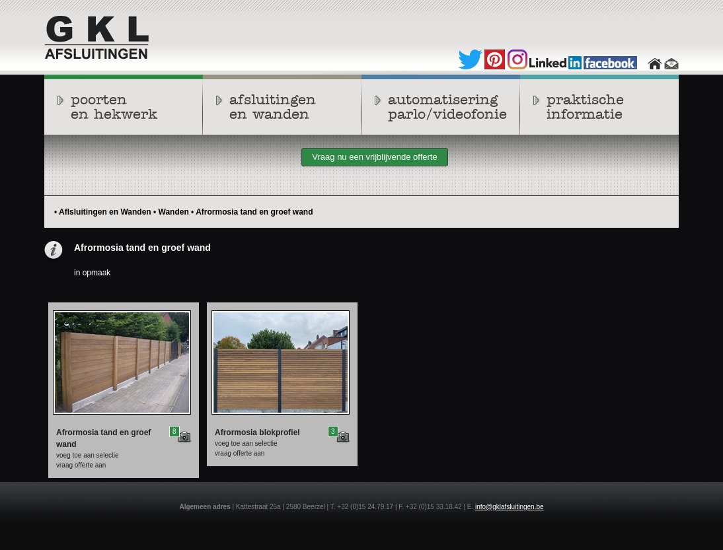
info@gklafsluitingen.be (509, 506)
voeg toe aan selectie (87, 455)
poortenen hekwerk (114, 107)
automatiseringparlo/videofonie (447, 107)
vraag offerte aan (81, 465)
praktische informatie (585, 107)
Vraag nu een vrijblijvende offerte (374, 157)
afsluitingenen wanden (272, 107)
